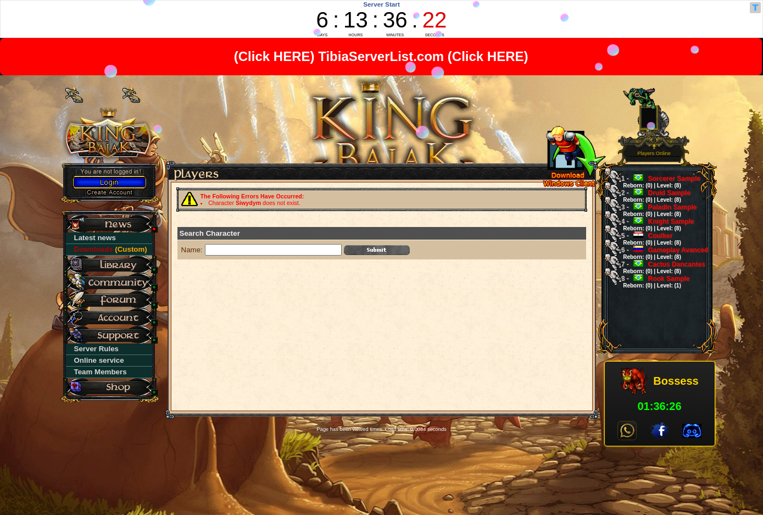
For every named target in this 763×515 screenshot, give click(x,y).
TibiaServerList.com (381, 56)
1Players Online (654, 150)
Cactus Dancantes (659, 267)
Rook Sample (652, 282)
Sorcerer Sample (657, 182)
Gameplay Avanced (661, 253)
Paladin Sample (655, 210)
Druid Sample (652, 196)
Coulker (647, 239)
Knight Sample (654, 224)
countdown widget (381, 19)
